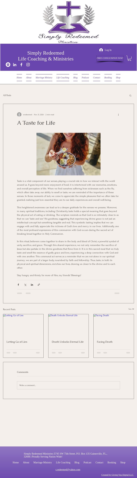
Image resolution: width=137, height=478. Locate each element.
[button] (129, 58)
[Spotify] (8, 64)
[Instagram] (28, 64)
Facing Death (104, 341)
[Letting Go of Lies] (23, 325)
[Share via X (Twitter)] (25, 284)
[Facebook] (21, 64)
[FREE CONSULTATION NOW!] (110, 58)
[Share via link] (38, 284)
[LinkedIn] (14, 64)
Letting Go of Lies (17, 341)
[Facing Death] (114, 325)
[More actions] (118, 114)
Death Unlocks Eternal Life (68, 341)
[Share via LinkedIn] (32, 284)
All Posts (7, 95)
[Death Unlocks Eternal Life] (68, 325)
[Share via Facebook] (18, 284)
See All (131, 309)
